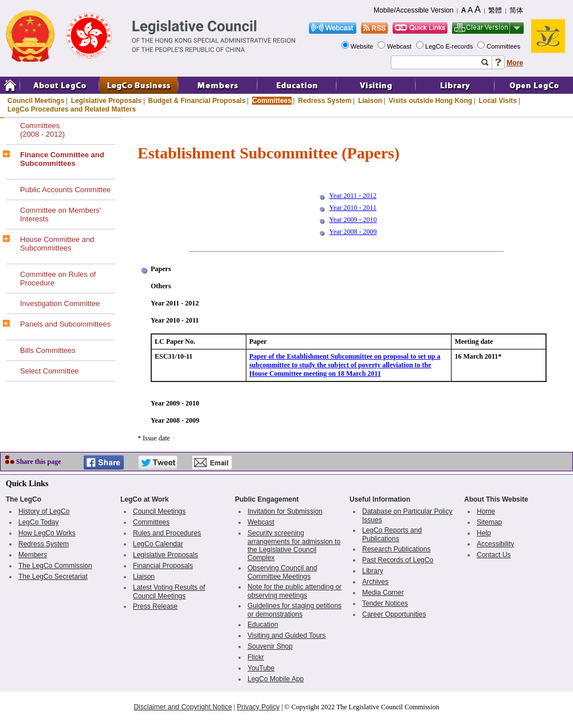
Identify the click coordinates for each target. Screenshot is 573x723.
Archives (375, 582)
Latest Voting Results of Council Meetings (169, 591)
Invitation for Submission (285, 511)
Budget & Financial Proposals (197, 101)
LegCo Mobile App (276, 679)
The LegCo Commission (55, 566)
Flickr (256, 657)
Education (263, 625)
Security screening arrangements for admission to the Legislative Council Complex (294, 545)
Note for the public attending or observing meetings (295, 591)
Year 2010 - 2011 (352, 208)
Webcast (400, 46)
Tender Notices (385, 603)
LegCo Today (38, 522)
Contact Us (494, 555)
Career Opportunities (394, 614)
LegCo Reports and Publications (392, 534)
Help (484, 533)
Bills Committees (48, 350)
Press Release (155, 606)
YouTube (261, 668)
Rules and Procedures (167, 533)
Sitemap (489, 522)
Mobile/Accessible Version (413, 10)
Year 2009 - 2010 (352, 220)
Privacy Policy (258, 707)
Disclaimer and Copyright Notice (182, 707)
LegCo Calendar (158, 544)
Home (486, 511)
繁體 (495, 10)
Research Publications (396, 549)
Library (372, 571)
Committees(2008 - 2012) (42, 129)
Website (363, 46)
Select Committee (49, 371)
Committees (504, 46)
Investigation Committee (60, 303)
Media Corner (383, 593)
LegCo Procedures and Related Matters (71, 109)
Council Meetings (35, 101)
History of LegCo (43, 511)
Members (32, 555)
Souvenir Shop (270, 646)
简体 (516, 10)
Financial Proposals (163, 566)
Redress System (324, 101)
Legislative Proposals (106, 101)
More (515, 63)
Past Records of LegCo (397, 560)
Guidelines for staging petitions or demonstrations (295, 610)
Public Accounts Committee (65, 189)
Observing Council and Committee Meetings (282, 572)
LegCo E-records (449, 46)
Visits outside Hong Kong (430, 101)
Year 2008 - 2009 (352, 232)
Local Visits (497, 101)
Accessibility (495, 544)
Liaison (370, 101)
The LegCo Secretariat (53, 577)
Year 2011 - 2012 (352, 196)
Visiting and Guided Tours (286, 635)
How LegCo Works (47, 533)
